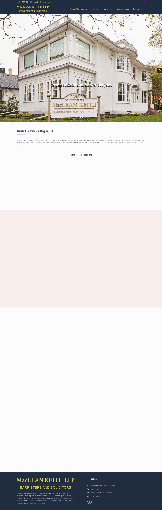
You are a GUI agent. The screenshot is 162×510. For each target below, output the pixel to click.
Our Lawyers (108, 9)
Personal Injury (138, 9)
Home (63, 9)
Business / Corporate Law (78, 9)
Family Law (96, 9)
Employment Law (123, 9)
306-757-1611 (24, 2)
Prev (2, 70)
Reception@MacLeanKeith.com (101, 493)
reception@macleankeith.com (43, 2)
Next (159, 70)
